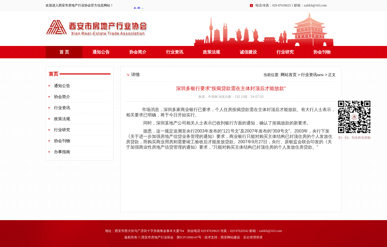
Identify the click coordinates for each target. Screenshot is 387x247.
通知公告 (101, 52)
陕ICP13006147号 (189, 237)
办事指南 (62, 152)
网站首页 (289, 75)
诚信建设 (248, 52)
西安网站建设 (230, 237)
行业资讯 (174, 52)
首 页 (64, 52)
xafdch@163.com (315, 5)
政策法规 (211, 52)
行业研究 (285, 52)
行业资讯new (312, 75)
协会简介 (137, 52)
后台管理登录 (253, 237)
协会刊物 (322, 52)
